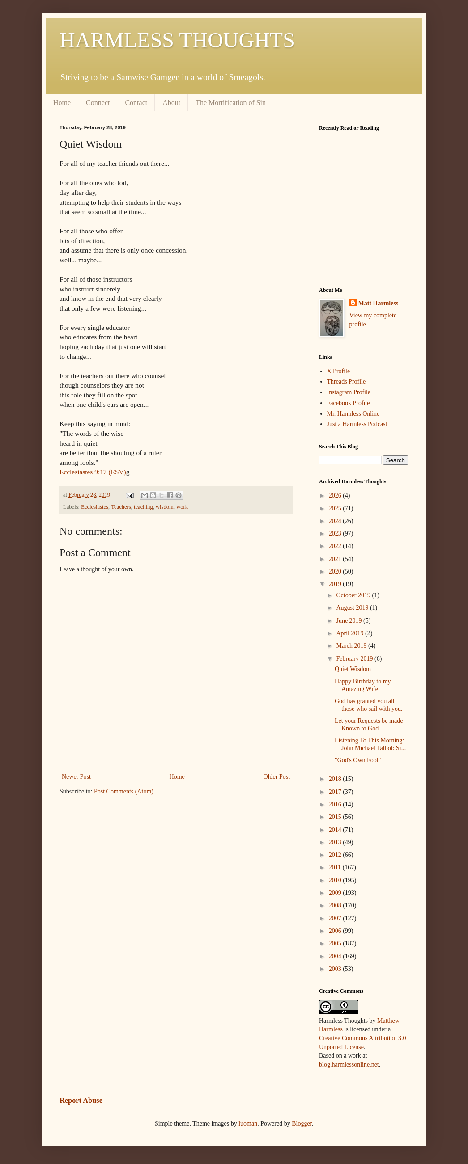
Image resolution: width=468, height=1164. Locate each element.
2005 (336, 943)
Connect (98, 102)
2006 (336, 931)
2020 (336, 571)
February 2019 (355, 658)
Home (62, 102)
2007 (336, 918)
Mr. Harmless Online (353, 413)
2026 (336, 495)
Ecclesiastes (94, 507)
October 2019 (354, 595)
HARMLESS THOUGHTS (177, 40)
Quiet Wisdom (353, 669)
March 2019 (352, 645)
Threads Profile (346, 381)
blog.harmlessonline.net (349, 1064)
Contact (136, 102)
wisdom (165, 507)
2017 (336, 792)
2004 (336, 956)
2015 (336, 817)
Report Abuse (81, 1100)
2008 (336, 905)
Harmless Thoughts (343, 1020)
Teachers (121, 507)
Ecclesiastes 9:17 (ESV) (93, 472)
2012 (336, 855)
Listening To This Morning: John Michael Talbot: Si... (370, 744)
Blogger (301, 1123)
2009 (336, 893)
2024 (336, 521)
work (182, 507)
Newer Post (76, 776)
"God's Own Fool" (358, 760)
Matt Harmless (378, 303)
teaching (143, 507)
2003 (336, 969)
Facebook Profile (348, 403)
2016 (336, 804)
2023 (336, 533)
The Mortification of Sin (231, 102)
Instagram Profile (349, 392)
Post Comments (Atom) (123, 791)
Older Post (277, 776)
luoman (247, 1123)
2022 (336, 546)
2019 (336, 584)
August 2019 (353, 607)
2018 (336, 779)
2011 (336, 867)
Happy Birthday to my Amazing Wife (363, 685)
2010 (336, 880)
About (171, 102)
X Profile (338, 371)
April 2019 (350, 633)
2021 (336, 559)
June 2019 (349, 620)
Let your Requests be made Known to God (369, 724)
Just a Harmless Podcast (357, 424)
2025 (336, 508)
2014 (336, 830)
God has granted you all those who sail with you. (369, 705)
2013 (336, 842)
